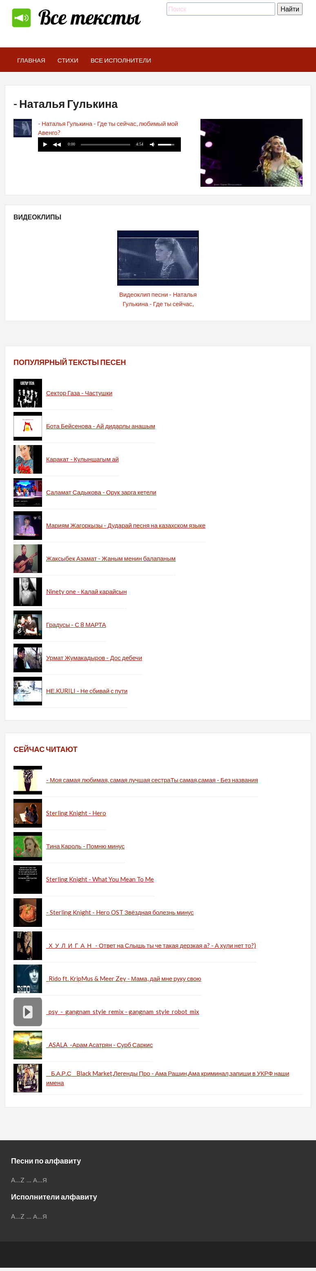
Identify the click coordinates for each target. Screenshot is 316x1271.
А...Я (40, 1180)
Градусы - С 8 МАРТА (76, 624)
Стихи (68, 60)
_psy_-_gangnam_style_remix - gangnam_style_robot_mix (122, 1011)
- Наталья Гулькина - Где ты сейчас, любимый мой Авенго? (108, 128)
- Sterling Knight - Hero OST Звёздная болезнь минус (120, 912)
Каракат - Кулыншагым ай (82, 459)
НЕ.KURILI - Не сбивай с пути (86, 690)
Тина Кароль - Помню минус (85, 846)
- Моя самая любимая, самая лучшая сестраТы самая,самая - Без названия (152, 779)
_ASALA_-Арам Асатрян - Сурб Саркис (99, 1044)
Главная (31, 60)
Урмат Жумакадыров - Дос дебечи (94, 657)
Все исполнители (121, 60)
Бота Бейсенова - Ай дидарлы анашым (100, 426)
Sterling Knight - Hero (76, 813)
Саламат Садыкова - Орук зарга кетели (101, 492)
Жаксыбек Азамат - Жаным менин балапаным (111, 558)
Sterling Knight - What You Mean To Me (100, 879)
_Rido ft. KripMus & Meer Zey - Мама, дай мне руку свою (123, 978)
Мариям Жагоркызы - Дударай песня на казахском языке (125, 525)
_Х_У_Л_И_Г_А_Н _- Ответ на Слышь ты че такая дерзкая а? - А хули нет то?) (151, 945)
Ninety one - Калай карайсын (86, 591)
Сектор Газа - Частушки (79, 392)
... (29, 1180)
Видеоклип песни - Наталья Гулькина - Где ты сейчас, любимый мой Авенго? (158, 303)
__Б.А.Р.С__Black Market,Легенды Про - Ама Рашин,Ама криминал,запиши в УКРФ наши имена (167, 1078)
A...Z (18, 1180)
